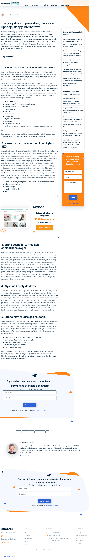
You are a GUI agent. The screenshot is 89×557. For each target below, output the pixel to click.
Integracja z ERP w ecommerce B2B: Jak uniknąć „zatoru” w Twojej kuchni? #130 (73, 110)
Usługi (27, 5)
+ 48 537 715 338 (54, 533)
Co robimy (27, 535)
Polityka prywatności (39, 550)
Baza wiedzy (65, 5)
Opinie (26, 541)
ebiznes (18, 431)
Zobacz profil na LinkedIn (28, 455)
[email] (29, 392)
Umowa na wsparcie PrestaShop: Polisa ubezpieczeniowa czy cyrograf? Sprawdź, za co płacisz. (72, 53)
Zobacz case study (44, 227)
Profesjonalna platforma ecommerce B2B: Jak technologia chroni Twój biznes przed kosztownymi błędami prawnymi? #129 (72, 121)
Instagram (5, 542)
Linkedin (2, 536)
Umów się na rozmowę (79, 5)
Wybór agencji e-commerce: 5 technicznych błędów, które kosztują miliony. (71, 62)
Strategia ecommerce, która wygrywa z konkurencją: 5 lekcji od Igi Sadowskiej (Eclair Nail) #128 (72, 133)
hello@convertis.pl (54, 535)
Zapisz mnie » (29, 405)
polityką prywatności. (39, 410)
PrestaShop (35, 5)
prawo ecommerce (39, 431)
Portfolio (45, 5)
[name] (29, 398)
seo (47, 431)
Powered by (7, 556)
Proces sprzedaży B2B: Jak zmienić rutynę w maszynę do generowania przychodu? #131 (71, 101)
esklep (31, 431)
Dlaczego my (55, 5)
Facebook (2, 542)
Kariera (26, 544)
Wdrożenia (27, 533)
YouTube (7, 542)
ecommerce (25, 431)
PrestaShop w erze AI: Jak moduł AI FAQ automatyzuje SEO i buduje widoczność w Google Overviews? (72, 71)
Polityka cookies (51, 550)
